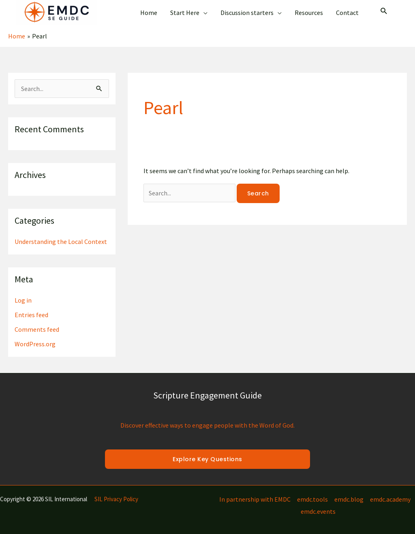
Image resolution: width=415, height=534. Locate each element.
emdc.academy (390, 499)
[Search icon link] (384, 11)
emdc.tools (312, 499)
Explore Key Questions (207, 459)
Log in (23, 300)
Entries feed (31, 315)
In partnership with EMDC (255, 499)
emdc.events (318, 511)
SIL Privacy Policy (116, 499)
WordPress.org (35, 344)
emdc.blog (349, 499)
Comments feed (37, 329)
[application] (203, 12)
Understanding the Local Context (61, 241)
